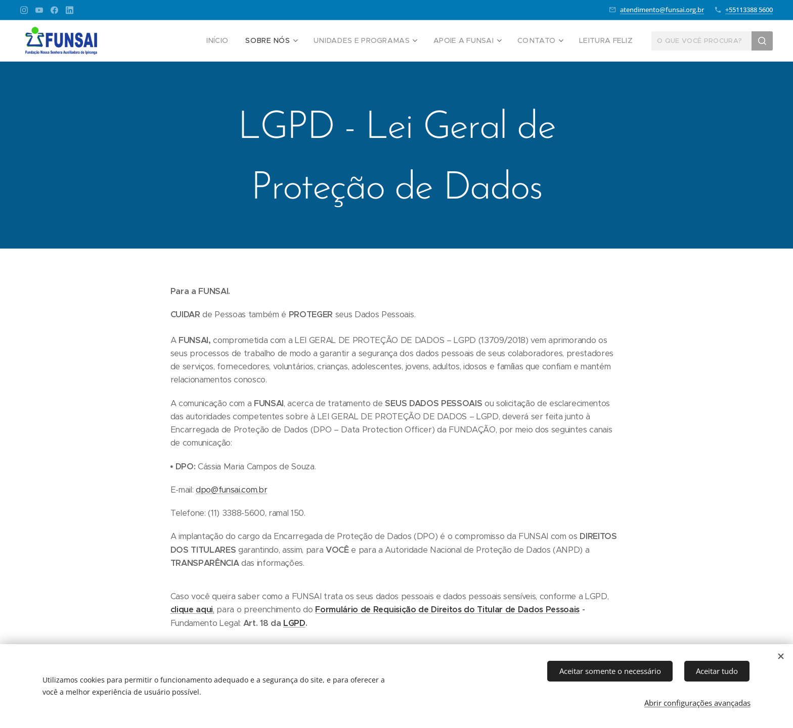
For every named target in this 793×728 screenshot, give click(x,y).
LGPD (294, 623)
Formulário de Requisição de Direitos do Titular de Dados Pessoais (447, 609)
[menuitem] (241, 41)
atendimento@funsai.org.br (662, 9)
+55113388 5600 (749, 9)
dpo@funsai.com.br (231, 489)
